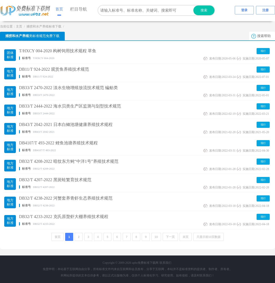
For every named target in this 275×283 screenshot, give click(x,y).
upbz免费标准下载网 (26, 10)
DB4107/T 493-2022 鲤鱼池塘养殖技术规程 (58, 143)
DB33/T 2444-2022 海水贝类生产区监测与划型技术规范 (70, 106)
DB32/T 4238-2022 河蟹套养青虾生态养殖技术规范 (66, 198)
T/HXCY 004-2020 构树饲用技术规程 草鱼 (57, 50)
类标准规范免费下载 (32, 36)
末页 (185, 237)
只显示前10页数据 (209, 237)
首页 (59, 9)
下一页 (170, 237)
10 (156, 237)
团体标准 (10, 55)
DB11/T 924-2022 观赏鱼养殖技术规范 (54, 69)
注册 (265, 10)
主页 (19, 26)
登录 (244, 10)
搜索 (204, 10)
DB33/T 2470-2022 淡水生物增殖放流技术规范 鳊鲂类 (68, 87)
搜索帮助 (264, 36)
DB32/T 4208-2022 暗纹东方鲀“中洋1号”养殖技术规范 (68, 161)
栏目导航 (78, 9)
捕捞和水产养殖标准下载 (43, 26)
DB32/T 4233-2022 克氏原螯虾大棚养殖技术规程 (63, 216)
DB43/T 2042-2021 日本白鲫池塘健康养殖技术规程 (66, 124)
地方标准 (10, 73)
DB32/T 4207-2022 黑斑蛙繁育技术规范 (55, 179)
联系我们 (165, 262)
